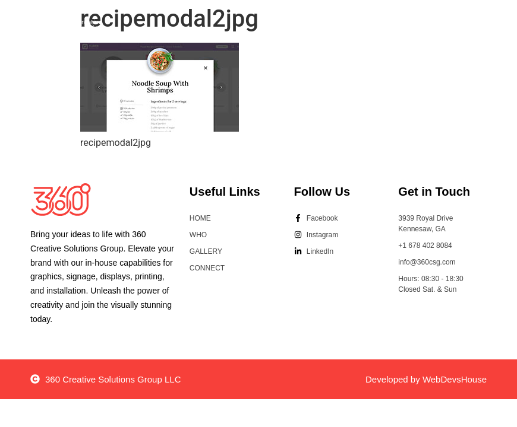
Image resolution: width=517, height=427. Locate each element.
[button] (452, 27)
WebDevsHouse (455, 379)
